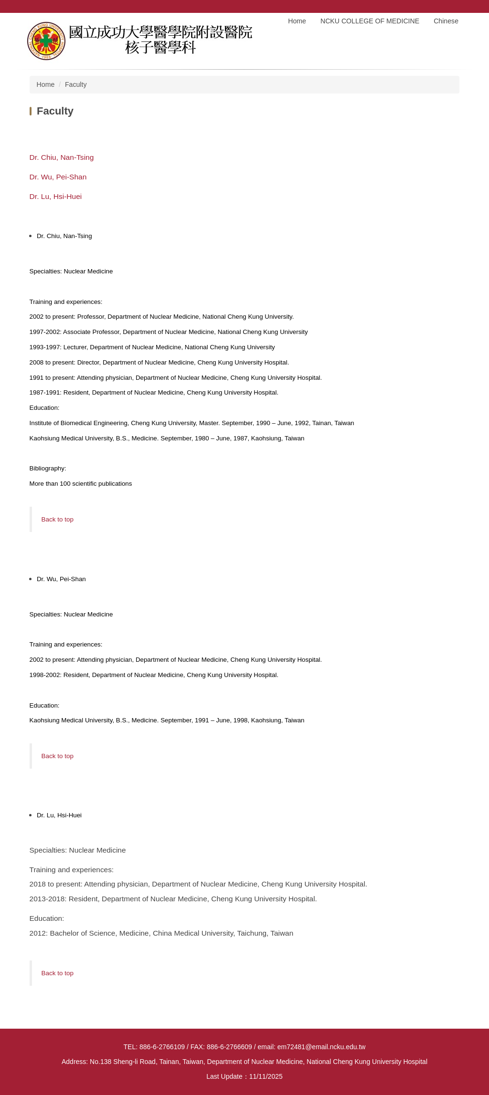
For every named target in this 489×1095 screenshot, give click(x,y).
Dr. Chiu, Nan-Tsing (62, 157)
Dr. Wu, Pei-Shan (58, 177)
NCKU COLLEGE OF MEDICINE (369, 21)
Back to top (58, 519)
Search (461, 6)
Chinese (446, 21)
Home (297, 21)
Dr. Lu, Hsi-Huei (56, 196)
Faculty (76, 84)
